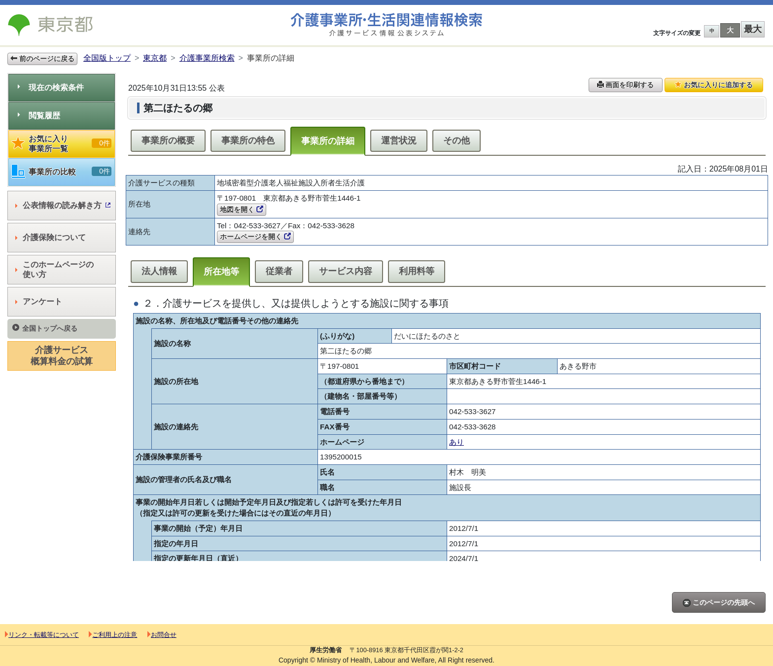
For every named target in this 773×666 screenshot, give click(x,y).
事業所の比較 (61, 171)
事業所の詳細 (327, 141)
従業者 (279, 271)
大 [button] (730, 30)
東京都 (155, 58)
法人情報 (159, 271)
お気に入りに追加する (714, 85)
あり (456, 442)
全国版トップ (107, 58)
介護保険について (50, 237)
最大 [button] (753, 29)
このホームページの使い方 (54, 269)
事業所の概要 (168, 140)
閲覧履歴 (39, 115)
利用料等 (416, 271)
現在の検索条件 (51, 87)
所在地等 (221, 272)
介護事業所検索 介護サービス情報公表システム (386, 24)
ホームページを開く (255, 237)
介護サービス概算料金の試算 (62, 355)
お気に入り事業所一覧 (61, 144)
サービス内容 (345, 271)
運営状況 (399, 140)
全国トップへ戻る (44, 328)
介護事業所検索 (207, 58)
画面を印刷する (625, 85)
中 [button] (711, 31)
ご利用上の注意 (113, 634)
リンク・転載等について (42, 634)
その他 (456, 140)
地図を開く (241, 209)
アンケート (38, 301)
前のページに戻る (42, 59)
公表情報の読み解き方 (62, 205)
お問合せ (161, 634)
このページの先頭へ (719, 602)
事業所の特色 (248, 140)
